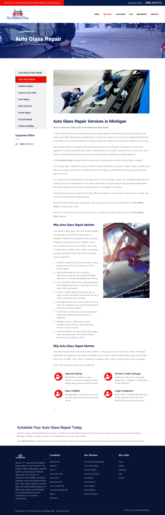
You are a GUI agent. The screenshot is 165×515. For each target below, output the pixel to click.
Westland (53, 498)
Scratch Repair (25, 119)
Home (96, 14)
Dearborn (53, 466)
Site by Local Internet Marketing (137, 510)
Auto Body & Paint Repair (30, 72)
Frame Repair (24, 112)
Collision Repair (25, 86)
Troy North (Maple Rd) (59, 490)
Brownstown (55, 462)
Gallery (121, 466)
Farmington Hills (56, 474)
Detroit (52, 470)
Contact (155, 14)
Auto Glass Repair (26, 79)
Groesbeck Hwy (56, 482)
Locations (120, 14)
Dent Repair (23, 99)
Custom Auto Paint (27, 92)
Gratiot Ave (54, 478)
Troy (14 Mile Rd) (57, 486)
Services (107, 14)
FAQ (131, 14)
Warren (52, 494)
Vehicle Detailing (26, 126)
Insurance (142, 14)
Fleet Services (25, 106)
